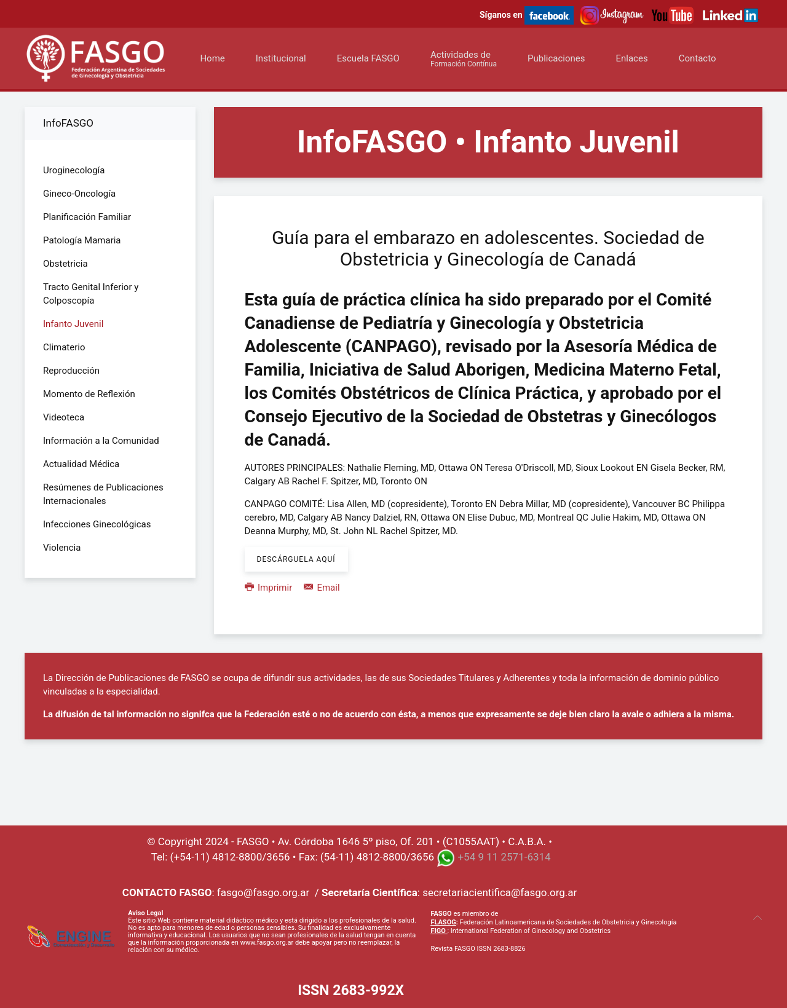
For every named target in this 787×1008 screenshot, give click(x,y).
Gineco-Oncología (79, 193)
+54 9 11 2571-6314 (503, 857)
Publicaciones (556, 58)
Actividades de (463, 58)
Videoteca (63, 417)
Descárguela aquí (296, 559)
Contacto (697, 58)
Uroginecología (74, 170)
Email (322, 587)
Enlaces (631, 58)
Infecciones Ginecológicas (97, 524)
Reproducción (71, 370)
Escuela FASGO (368, 58)
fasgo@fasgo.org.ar (263, 892)
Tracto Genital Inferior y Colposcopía (90, 294)
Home (212, 58)
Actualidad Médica (81, 464)
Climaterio (64, 347)
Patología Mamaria (82, 240)
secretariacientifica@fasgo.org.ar (499, 892)
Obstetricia (65, 263)
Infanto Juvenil (73, 323)
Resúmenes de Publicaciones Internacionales (103, 494)
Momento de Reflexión (89, 394)
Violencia (62, 547)
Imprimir (270, 587)
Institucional (281, 58)
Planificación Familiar (87, 216)
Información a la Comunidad (101, 440)
